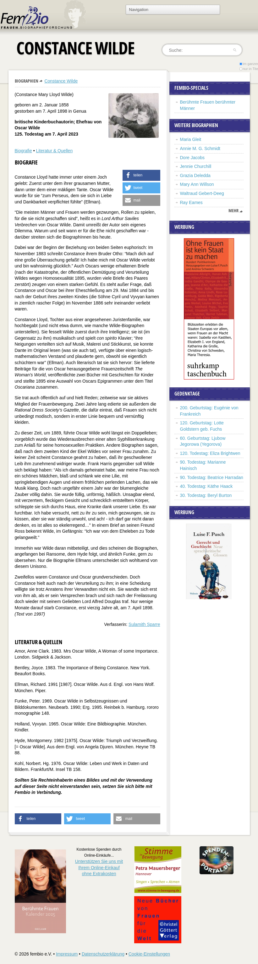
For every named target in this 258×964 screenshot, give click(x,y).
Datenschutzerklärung (103, 953)
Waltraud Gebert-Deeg (202, 193)
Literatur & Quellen (54, 150)
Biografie (23, 150)
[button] (141, 175)
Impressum (67, 953)
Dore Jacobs (192, 157)
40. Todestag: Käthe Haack (206, 486)
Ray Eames (191, 202)
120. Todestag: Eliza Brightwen (210, 453)
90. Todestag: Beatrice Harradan (211, 477)
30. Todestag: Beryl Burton (206, 495)
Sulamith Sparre (144, 624)
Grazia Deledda (195, 175)
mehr (233, 210)
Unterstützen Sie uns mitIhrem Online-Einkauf (99, 867)
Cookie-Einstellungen (149, 953)
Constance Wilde (61, 80)
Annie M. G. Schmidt (200, 148)
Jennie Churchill (195, 166)
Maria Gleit (190, 139)
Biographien (26, 81)
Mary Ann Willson (197, 184)
